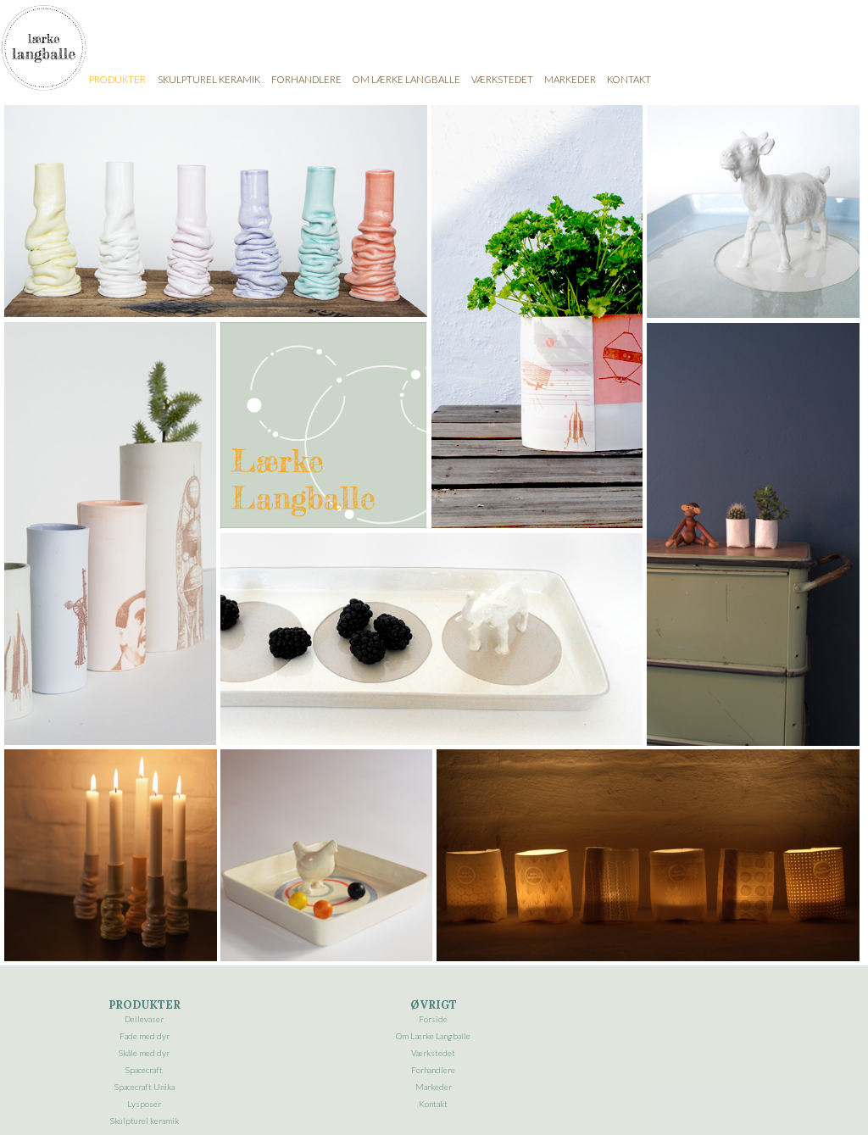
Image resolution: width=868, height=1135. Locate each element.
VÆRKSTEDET (502, 79)
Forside (433, 1019)
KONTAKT (629, 79)
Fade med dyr (145, 1036)
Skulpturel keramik (144, 1121)
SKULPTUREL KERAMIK (209, 79)
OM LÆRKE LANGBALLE (406, 79)
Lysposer (144, 1104)
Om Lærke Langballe (433, 1036)
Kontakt (433, 1104)
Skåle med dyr (144, 1053)
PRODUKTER (117, 79)
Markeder (433, 1087)
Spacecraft (144, 1070)
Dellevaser (144, 1019)
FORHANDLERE (306, 79)
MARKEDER (570, 79)
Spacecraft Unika (144, 1087)
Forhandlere (433, 1070)
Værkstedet (433, 1053)
